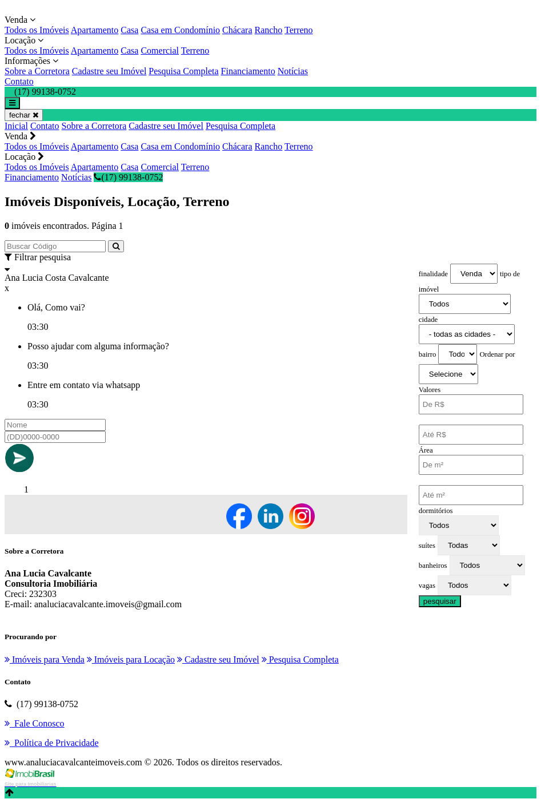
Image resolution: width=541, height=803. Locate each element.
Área (426, 450)
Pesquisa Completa (183, 71)
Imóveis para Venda (45, 659)
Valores (429, 390)
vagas (427, 586)
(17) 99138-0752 (128, 177)
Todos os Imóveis (37, 30)
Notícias (293, 71)
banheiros (433, 566)
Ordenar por (497, 354)
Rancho (268, 30)
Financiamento (248, 71)
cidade (428, 320)
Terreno (298, 30)
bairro (427, 354)
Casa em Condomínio (180, 30)
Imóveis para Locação (131, 659)
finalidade (433, 274)
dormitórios (436, 511)
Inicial (16, 126)
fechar (23, 115)
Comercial (160, 50)
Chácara (237, 30)
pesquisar (439, 601)
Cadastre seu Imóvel (109, 71)
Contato (19, 81)
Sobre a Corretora (37, 71)
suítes (427, 546)
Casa (129, 30)
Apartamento (95, 30)
